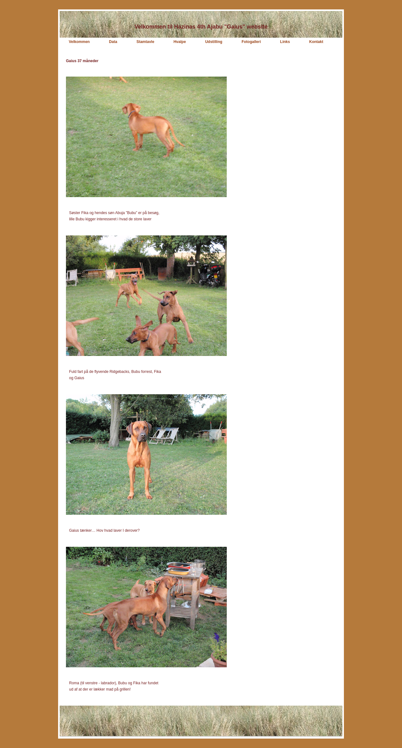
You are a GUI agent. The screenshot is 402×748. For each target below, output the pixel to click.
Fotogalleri (251, 42)
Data (113, 42)
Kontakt (316, 42)
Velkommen (79, 42)
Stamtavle (145, 42)
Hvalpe (179, 42)
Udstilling (213, 42)
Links (285, 42)
